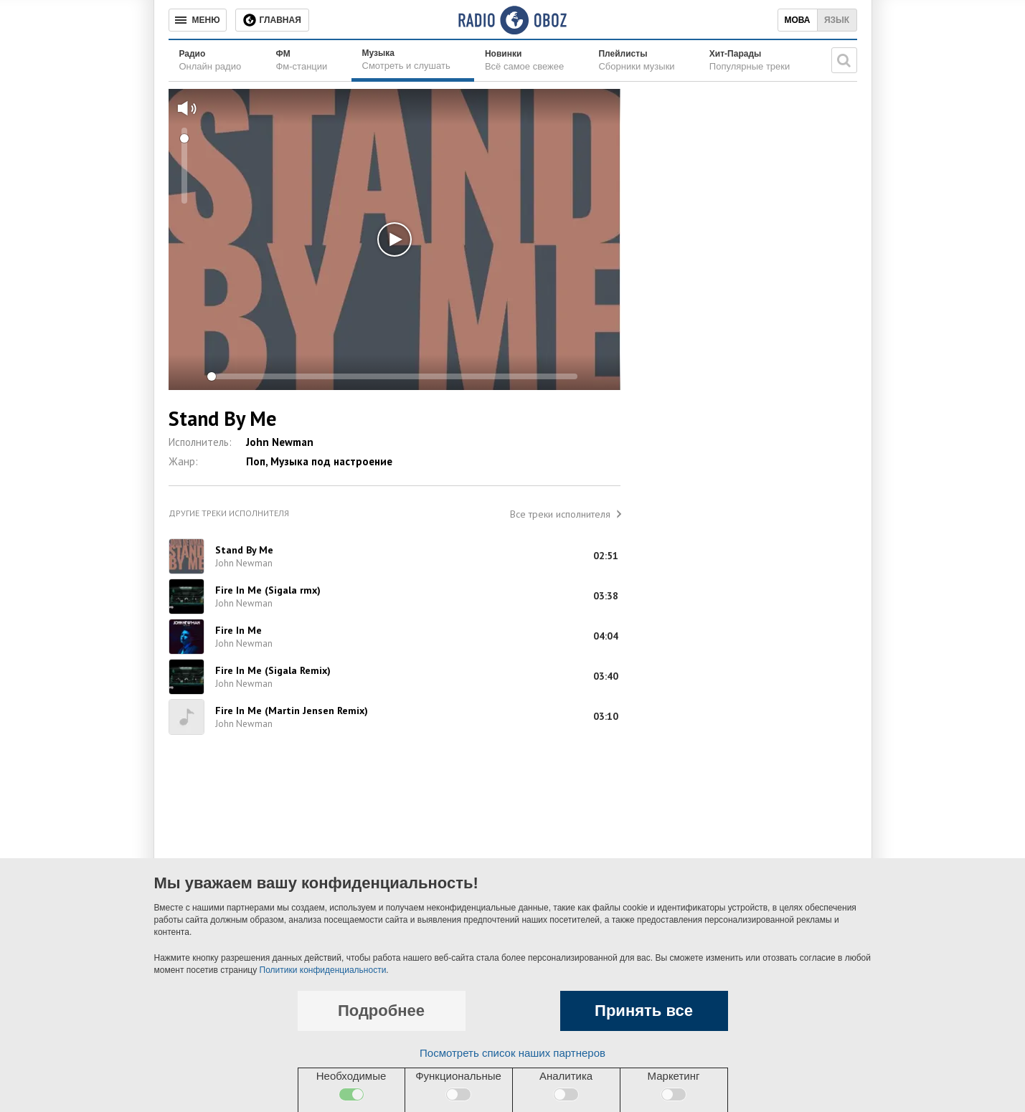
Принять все (644, 1011)
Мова (797, 20)
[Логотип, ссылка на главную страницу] (512, 20)
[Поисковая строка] (844, 60)
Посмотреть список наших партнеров (512, 1053)
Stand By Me (244, 549)
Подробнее (381, 1011)
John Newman (279, 442)
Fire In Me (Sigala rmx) (268, 590)
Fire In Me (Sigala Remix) (273, 670)
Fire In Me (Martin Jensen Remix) (291, 710)
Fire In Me (238, 630)
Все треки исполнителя (560, 514)
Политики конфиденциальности (323, 970)
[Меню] (198, 20)
